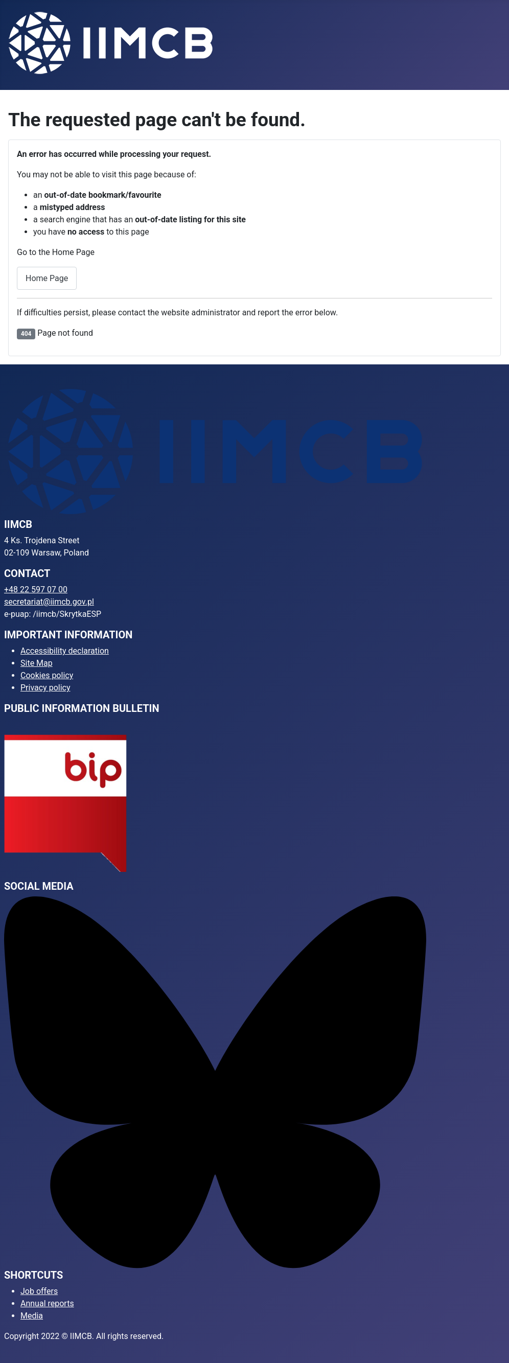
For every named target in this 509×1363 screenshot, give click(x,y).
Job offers (39, 1291)
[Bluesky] (215, 1082)
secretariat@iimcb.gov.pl (49, 602)
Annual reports (47, 1303)
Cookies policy (46, 675)
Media (31, 1316)
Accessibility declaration (64, 651)
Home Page (47, 278)
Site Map (36, 663)
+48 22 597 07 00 (35, 589)
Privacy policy (45, 687)
